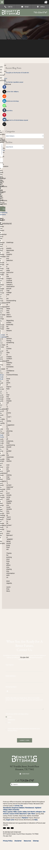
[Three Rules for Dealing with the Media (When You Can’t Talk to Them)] (11, 11)
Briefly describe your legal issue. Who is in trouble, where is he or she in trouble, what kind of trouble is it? (24, 700)
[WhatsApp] (4, 105)
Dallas (25, 812)
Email (26, 7)
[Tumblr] (4, 110)
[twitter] (12, 828)
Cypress (10, 812)
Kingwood (15, 808)
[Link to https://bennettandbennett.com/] (46, 2)
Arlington (39, 812)
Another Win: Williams (12, 91)
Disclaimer (33, 729)
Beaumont (23, 814)
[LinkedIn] (4, 101)
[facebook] (8, 828)
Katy (36, 820)
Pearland (25, 818)
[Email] (4, 124)
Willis (15, 812)
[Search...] (24, 784)
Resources (28, 841)
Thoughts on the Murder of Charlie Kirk (17, 72)
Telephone (11, 720)
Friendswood (29, 808)
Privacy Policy (12, 730)
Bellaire (21, 808)
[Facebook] (4, 87)
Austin (19, 812)
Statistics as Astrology (12, 101)
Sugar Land (10, 820)
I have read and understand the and (24, 729)
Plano (33, 814)
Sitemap (36, 841)
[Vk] (4, 119)
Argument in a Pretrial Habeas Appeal (17, 120)
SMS (9, 722)
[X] (4, 91)
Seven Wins (9, 110)
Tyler (29, 814)
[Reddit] (4, 96)
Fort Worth (31, 812)
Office (42, 7)
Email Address (11, 676)
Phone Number (11, 687)
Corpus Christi (14, 814)
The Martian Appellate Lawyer (14, 82)
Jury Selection (4, 83)
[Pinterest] (4, 115)
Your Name (10, 665)
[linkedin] (4, 828)
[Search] (11, 784)
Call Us (10, 7)
